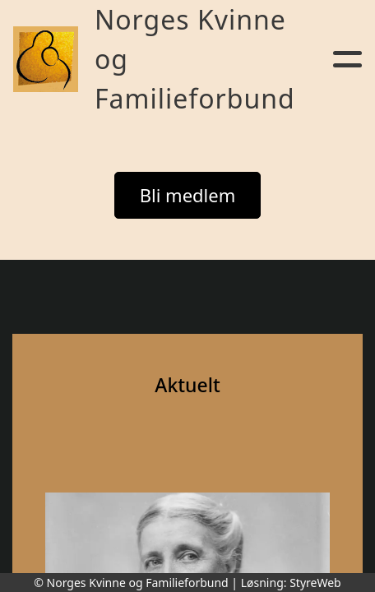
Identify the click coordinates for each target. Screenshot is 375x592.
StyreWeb (315, 582)
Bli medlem (188, 195)
